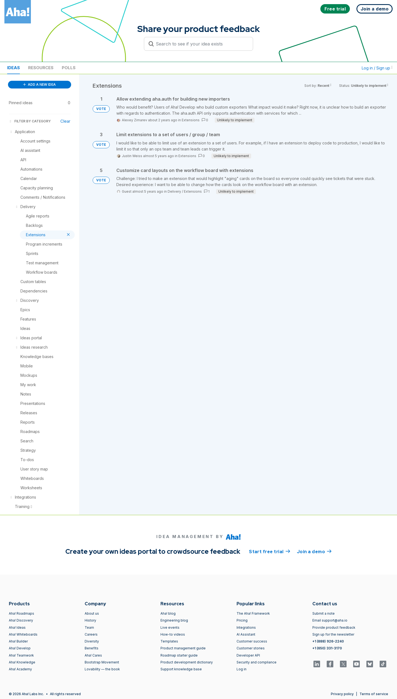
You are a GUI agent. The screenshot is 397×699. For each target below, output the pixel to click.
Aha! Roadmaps (21, 613)
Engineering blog (174, 620)
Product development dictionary (186, 662)
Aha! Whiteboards (23, 634)
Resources (40, 67)
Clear (65, 121)
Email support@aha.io (329, 620)
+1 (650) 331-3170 (327, 648)
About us (92, 613)
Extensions (191, 120)
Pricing (242, 620)
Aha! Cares (93, 655)
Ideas (13, 67)
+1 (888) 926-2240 (328, 641)
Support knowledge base (181, 669)
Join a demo (314, 551)
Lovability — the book (102, 669)
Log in (241, 669)
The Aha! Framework (253, 613)
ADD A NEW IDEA (39, 84)
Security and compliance (257, 662)
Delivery (174, 191)
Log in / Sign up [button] (377, 68)
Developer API (248, 655)
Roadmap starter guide (179, 655)
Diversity (92, 641)
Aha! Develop (20, 648)
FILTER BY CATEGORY (30, 121)
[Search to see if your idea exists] (201, 44)
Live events (169, 627)
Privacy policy (342, 694)
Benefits (91, 648)
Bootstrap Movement (102, 662)
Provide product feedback (333, 627)
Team (89, 627)
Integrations (246, 627)
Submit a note (323, 613)
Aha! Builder (18, 641)
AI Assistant (246, 634)
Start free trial (269, 551)
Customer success (252, 641)
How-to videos (172, 634)
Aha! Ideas (17, 627)
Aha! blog (168, 613)
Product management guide (183, 648)
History (90, 620)
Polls (69, 67)
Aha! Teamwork (21, 655)
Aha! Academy (20, 669)
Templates (169, 641)
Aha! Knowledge (22, 662)
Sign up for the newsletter (333, 634)
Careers (91, 634)
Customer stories (251, 648)
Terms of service (374, 694)
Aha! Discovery (21, 620)
